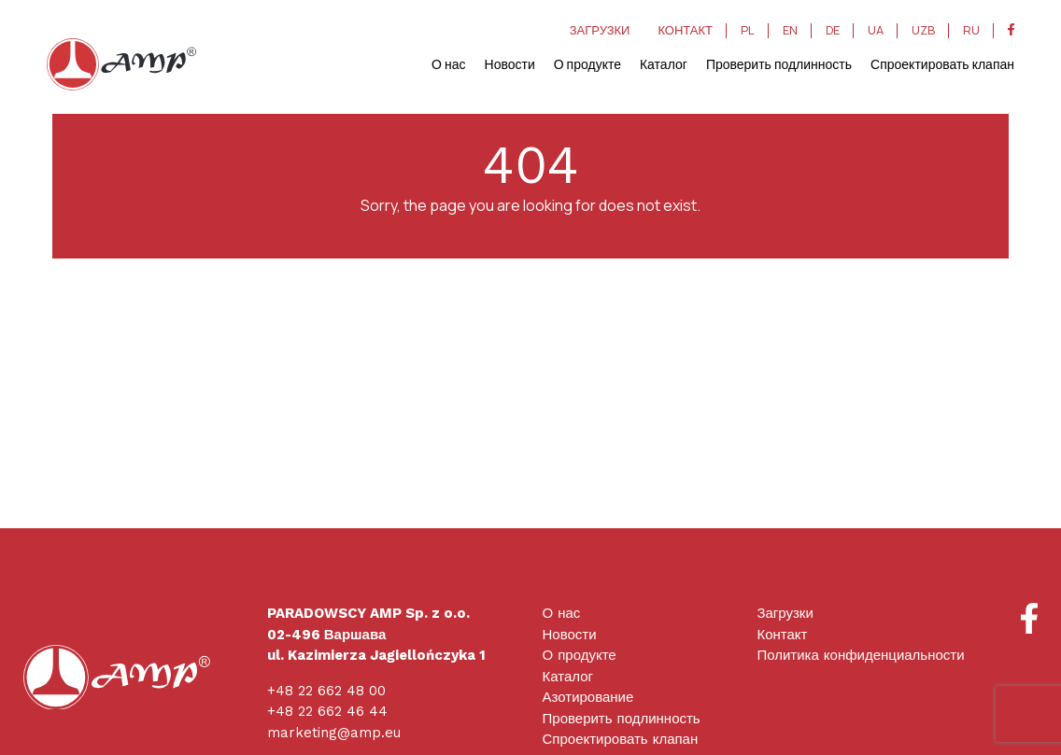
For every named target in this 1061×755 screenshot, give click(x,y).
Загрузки (785, 613)
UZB (923, 30)
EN (790, 30)
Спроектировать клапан (942, 64)
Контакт (782, 634)
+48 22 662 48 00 (326, 690)
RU (971, 30)
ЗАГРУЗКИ (600, 30)
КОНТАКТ (685, 30)
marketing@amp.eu (334, 732)
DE (833, 30)
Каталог (663, 64)
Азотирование (588, 697)
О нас (448, 64)
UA (876, 30)
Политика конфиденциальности (860, 655)
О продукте (587, 64)
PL (748, 30)
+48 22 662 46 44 (327, 711)
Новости (510, 64)
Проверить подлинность (779, 64)
